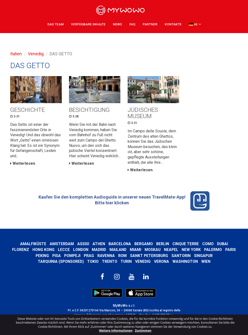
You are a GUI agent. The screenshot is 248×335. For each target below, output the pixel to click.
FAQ (132, 24)
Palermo (213, 249)
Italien (16, 53)
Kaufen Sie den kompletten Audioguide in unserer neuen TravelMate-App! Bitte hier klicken (124, 201)
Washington (185, 261)
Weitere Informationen (115, 330)
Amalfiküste (33, 244)
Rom (122, 255)
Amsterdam (62, 244)
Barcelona (119, 244)
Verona (161, 261)
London (80, 249)
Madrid (99, 249)
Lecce (64, 249)
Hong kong (43, 249)
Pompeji (72, 255)
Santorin (181, 255)
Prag (89, 255)
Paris (230, 249)
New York (191, 249)
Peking (42, 255)
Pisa (56, 255)
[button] (194, 24)
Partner (150, 24)
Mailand (117, 249)
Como (208, 244)
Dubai (222, 244)
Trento (109, 261)
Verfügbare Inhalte (88, 24)
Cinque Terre (185, 244)
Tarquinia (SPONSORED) (61, 261)
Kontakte (173, 24)
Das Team (55, 24)
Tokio (93, 261)
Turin (126, 261)
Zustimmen (143, 330)
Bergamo (143, 244)
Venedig (36, 53)
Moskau (153, 249)
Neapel (171, 249)
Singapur (203, 255)
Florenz (20, 249)
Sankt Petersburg (149, 255)
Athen (99, 244)
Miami (135, 249)
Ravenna (106, 255)
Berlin (162, 244)
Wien (205, 261)
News (117, 24)
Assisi (83, 244)
